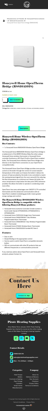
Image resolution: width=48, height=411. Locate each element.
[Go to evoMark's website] (24, 405)
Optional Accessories (17, 21)
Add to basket (15, 100)
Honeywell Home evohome (35, 19)
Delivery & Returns (32, 377)
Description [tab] (24, 128)
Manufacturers (12, 19)
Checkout (35, 381)
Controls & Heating (16, 379)
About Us (35, 375)
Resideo (22, 19)
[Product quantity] (4, 99)
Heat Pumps (18, 375)
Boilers (20, 377)
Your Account (33, 379)
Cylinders (19, 383)
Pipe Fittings (18, 381)
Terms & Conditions (32, 386)
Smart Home (18, 386)
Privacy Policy (34, 383)
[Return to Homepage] (27, 4)
